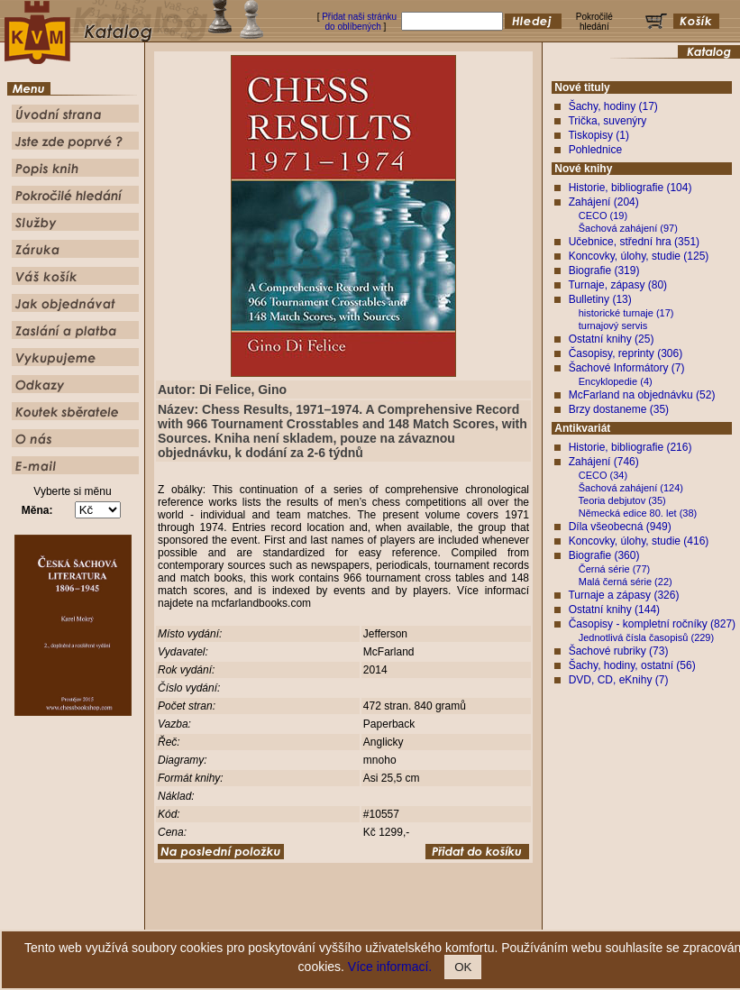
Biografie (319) (604, 270)
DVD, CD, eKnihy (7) (619, 680)
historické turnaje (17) (626, 312)
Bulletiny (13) (600, 299)
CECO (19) (603, 215)
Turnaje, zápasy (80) (617, 285)
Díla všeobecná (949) (620, 526)
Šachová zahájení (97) (628, 228)
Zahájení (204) (604, 202)
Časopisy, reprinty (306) (626, 353)
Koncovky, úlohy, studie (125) (639, 256)
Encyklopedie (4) (616, 381)
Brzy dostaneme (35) (619, 409)
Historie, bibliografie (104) (630, 187)
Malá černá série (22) (625, 581)
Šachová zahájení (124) (631, 487)
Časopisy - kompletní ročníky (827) (652, 624)
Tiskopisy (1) (598, 135)
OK (462, 967)
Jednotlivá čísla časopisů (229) (646, 637)
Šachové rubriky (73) (619, 651)
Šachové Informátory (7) (627, 368)
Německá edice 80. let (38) (638, 513)
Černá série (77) (614, 569)
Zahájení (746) (604, 461)
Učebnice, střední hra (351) (634, 241)
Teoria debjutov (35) (622, 500)
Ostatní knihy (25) (611, 339)
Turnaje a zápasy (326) (623, 595)
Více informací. (390, 966)
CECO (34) (603, 475)
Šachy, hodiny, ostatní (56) (632, 665)
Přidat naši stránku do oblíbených (359, 22)
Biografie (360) (604, 555)
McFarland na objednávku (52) (642, 395)
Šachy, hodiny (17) (613, 106)
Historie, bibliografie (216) (630, 447)
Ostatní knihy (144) (614, 609)
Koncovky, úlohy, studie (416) (639, 541)
